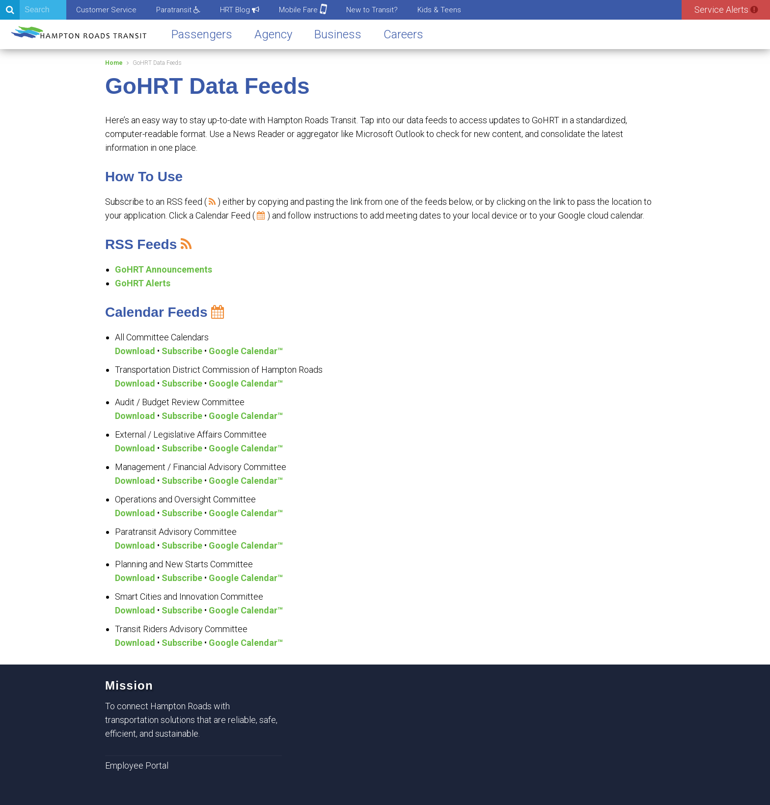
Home (114, 62)
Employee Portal (136, 765)
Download (135, 351)
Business (337, 34)
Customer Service (106, 9)
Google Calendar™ (246, 351)
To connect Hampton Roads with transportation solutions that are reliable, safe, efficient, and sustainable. (191, 720)
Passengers (201, 34)
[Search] (33, 10)
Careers (403, 34)
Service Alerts (726, 9)
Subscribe (182, 351)
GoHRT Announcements (163, 269)
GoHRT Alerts (142, 283)
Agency (273, 34)
